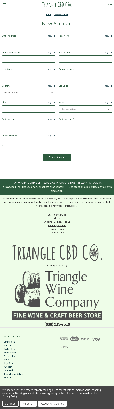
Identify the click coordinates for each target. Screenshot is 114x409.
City (28, 102)
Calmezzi (8, 370)
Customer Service (57, 214)
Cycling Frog (10, 348)
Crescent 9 (9, 356)
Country (28, 85)
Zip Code (85, 85)
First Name (85, 52)
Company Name (67, 69)
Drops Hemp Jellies (13, 373)
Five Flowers (10, 352)
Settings (10, 403)
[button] (57, 252)
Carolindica (9, 341)
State (85, 102)
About (57, 218)
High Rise (8, 363)
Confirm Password (28, 52)
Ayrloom (8, 366)
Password (85, 36)
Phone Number (28, 135)
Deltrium (8, 345)
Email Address (28, 36)
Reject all (28, 403)
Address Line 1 (28, 119)
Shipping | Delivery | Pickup (57, 221)
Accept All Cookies (52, 403)
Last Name (28, 69)
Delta (6, 359)
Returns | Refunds (57, 225)
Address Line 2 (66, 118)
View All (7, 377)
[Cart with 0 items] (109, 4)
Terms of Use (57, 232)
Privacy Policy (57, 228)
